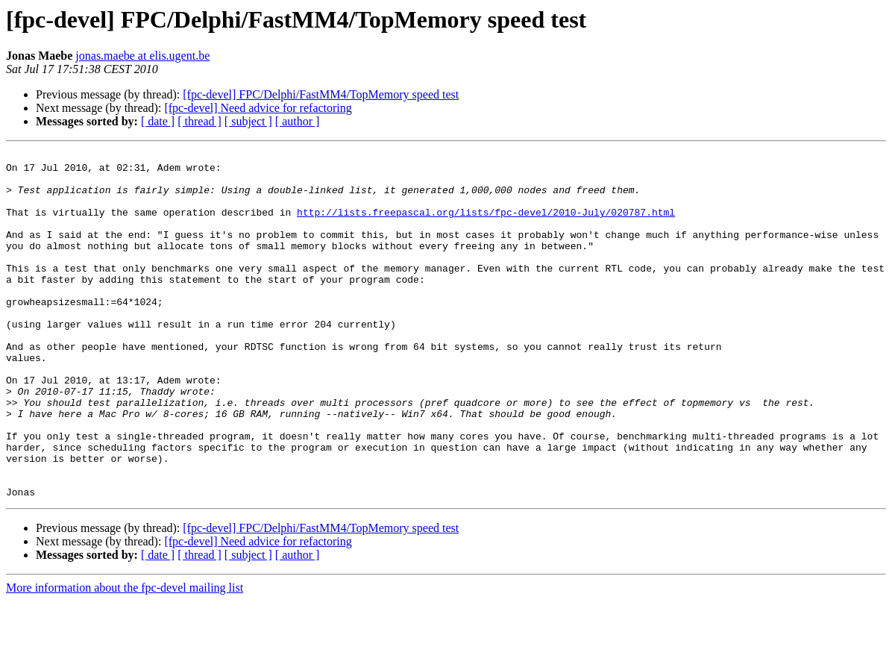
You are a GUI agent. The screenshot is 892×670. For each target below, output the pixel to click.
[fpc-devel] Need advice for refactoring (257, 107)
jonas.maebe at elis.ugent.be (142, 55)
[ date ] (158, 121)
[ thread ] (200, 121)
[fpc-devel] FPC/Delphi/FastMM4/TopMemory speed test (321, 94)
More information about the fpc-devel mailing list (124, 657)
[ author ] (297, 121)
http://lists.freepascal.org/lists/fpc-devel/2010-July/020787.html (486, 225)
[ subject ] (248, 121)
